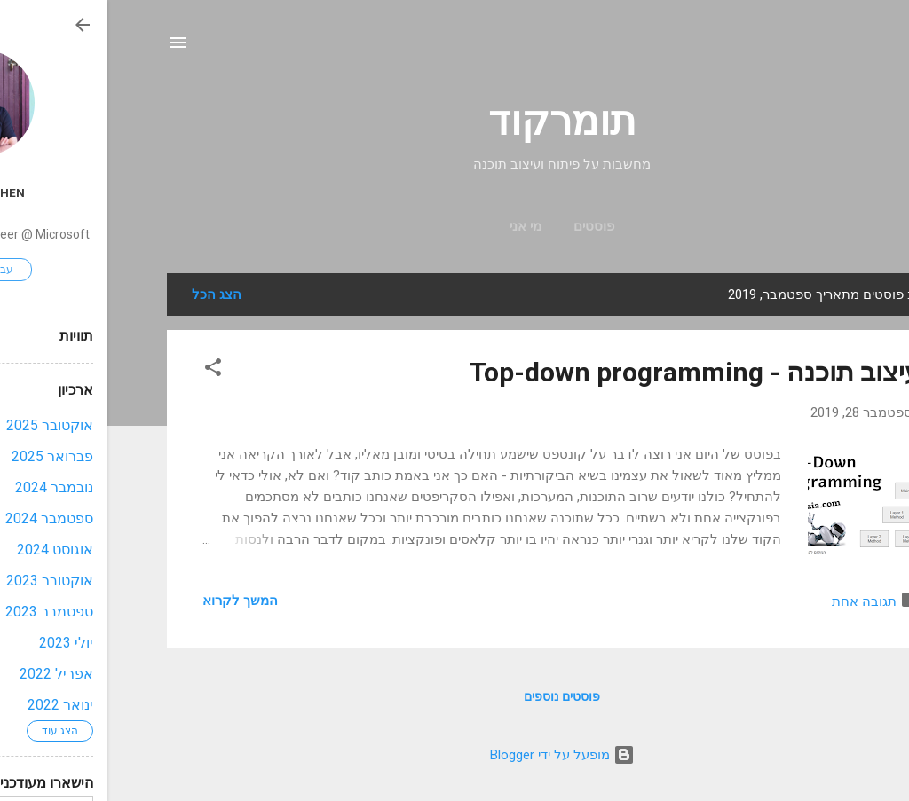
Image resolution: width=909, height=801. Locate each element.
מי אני (418, 226)
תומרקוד (455, 121)
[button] (105, 370)
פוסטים (486, 226)
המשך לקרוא (132, 601)
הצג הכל (109, 294)
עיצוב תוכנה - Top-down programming (588, 372)
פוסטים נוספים (454, 696)
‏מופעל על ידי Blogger (455, 755)
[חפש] (839, 48)
